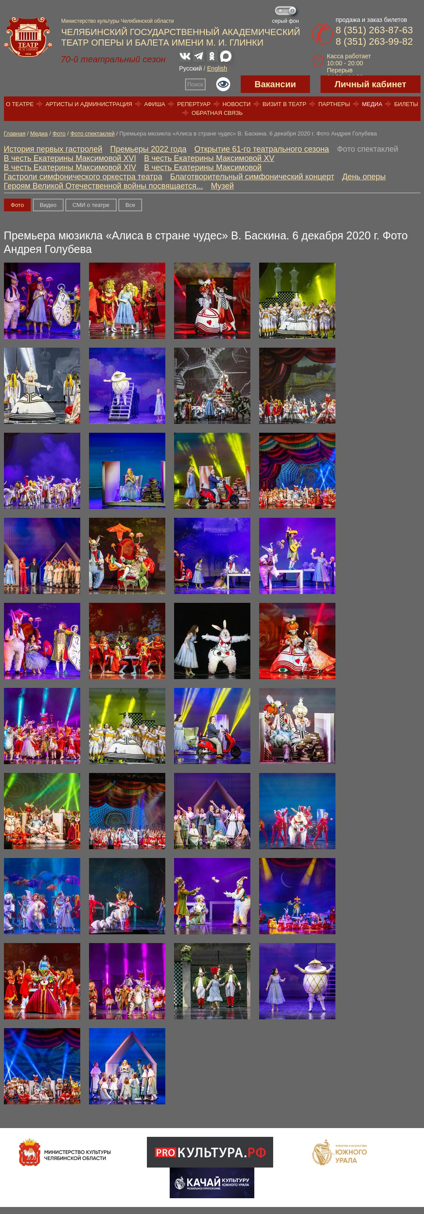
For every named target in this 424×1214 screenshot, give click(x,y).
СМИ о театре (90, 205)
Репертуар (193, 104)
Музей (222, 186)
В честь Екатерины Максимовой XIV (70, 167)
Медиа (372, 104)
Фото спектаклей (92, 133)
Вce (130, 205)
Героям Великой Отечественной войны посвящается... (103, 186)
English (217, 68)
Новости (236, 104)
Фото (59, 133)
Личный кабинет (370, 84)
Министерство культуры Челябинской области (117, 21)
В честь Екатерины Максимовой (203, 167)
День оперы (363, 176)
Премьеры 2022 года (148, 149)
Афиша (154, 104)
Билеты (406, 104)
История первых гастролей (53, 149)
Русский (190, 68)
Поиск (195, 84)
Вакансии (275, 84)
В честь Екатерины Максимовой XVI (70, 158)
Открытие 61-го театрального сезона (261, 149)
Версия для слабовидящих (223, 84)
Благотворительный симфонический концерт (252, 176)
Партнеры (334, 104)
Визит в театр (284, 104)
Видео (48, 205)
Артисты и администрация (89, 104)
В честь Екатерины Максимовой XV (209, 158)
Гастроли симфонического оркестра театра (83, 176)
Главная (14, 133)
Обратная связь (217, 113)
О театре (19, 104)
